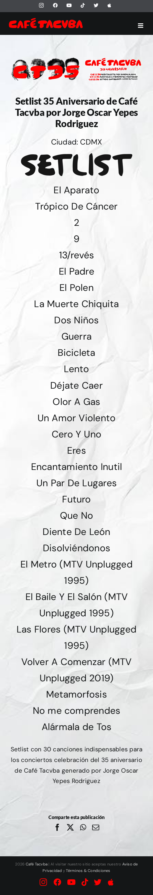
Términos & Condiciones (88, 870)
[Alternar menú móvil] (141, 25)
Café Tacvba (37, 864)
